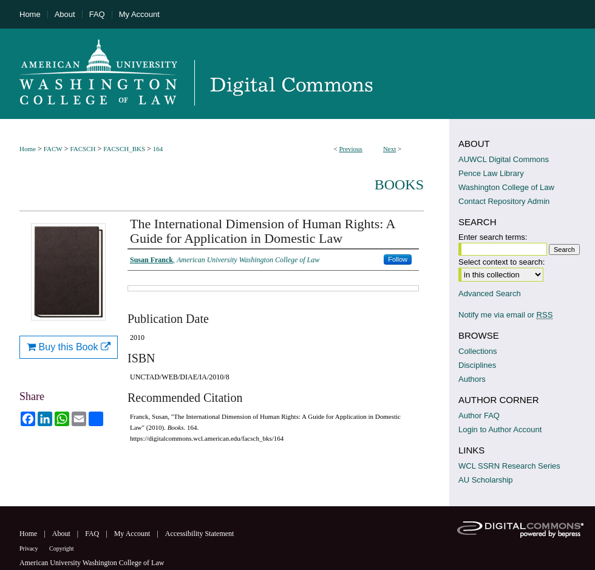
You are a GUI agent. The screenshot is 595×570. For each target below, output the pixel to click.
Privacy (29, 548)
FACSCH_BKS (124, 148)
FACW (53, 148)
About (62, 533)
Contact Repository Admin (503, 201)
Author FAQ (479, 415)
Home (27, 148)
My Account (133, 533)
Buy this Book (68, 347)
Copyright (61, 548)
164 (158, 148)
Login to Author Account (500, 429)
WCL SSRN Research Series (509, 465)
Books (399, 184)
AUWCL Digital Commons (503, 159)
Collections (477, 351)
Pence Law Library (491, 173)
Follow (397, 259)
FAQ (93, 533)
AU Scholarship (485, 479)
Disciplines (477, 365)
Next (389, 148)
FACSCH (82, 148)
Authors (472, 379)
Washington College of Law (506, 187)
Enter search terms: (492, 237)
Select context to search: (501, 261)
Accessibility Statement (199, 533)
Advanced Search (489, 293)
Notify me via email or (505, 314)
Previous (350, 148)
